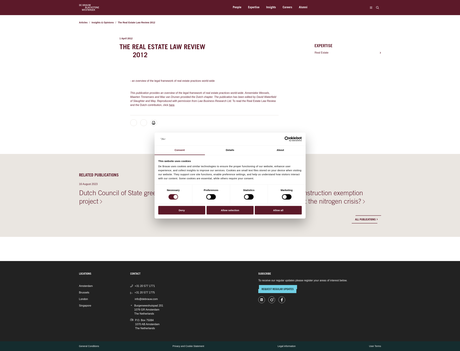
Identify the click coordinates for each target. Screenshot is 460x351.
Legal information (287, 346)
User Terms (375, 346)
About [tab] (280, 150)
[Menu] (371, 7)
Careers (287, 7)
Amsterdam (86, 286)
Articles (83, 22)
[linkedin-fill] (261, 299)
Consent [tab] (180, 150)
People (237, 7)
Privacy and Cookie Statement (188, 346)
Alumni (303, 7)
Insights (271, 7)
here (171, 105)
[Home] (89, 7)
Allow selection (230, 210)
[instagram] (271, 299)
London (83, 299)
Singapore (85, 305)
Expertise (253, 7)
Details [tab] (230, 150)
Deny (182, 210)
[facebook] (281, 299)
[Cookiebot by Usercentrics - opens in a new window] (287, 139)
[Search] (377, 7)
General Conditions (89, 346)
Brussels (84, 292)
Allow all (278, 210)
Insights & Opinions (103, 22)
